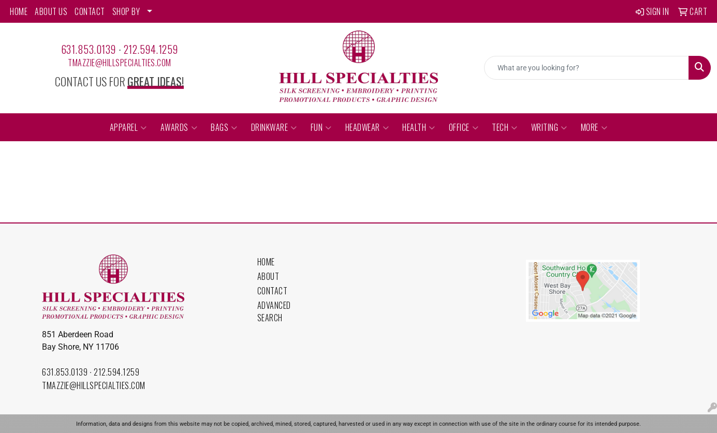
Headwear (367, 127)
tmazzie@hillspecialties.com (119, 62)
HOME (18, 11)
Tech (505, 127)
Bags (224, 127)
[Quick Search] (586, 68)
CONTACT (90, 11)
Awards (179, 127)
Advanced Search (274, 311)
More (594, 127)
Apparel (128, 127)
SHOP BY (126, 11)
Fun (321, 127)
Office (464, 127)
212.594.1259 (151, 49)
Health (418, 127)
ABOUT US (51, 11)
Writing (549, 127)
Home (266, 262)
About (268, 276)
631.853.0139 (88, 49)
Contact (272, 291)
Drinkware (274, 127)
